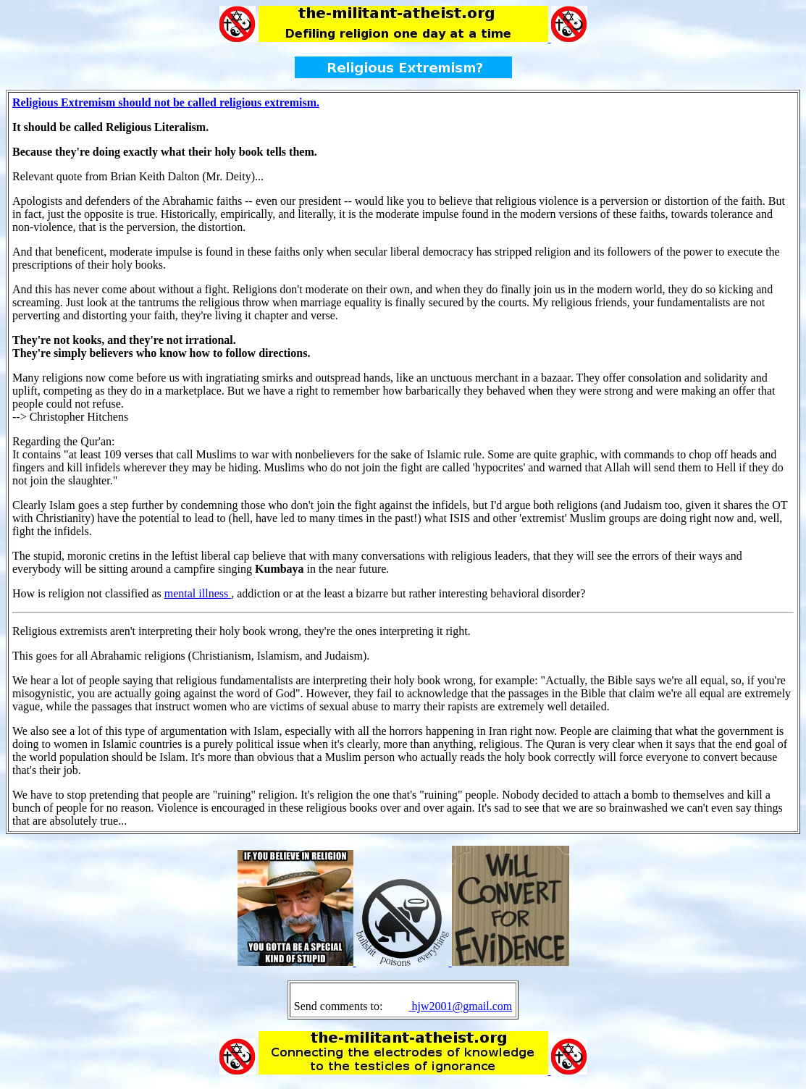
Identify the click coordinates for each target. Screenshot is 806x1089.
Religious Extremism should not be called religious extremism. (165, 102)
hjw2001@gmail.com (461, 1006)
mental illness (197, 593)
